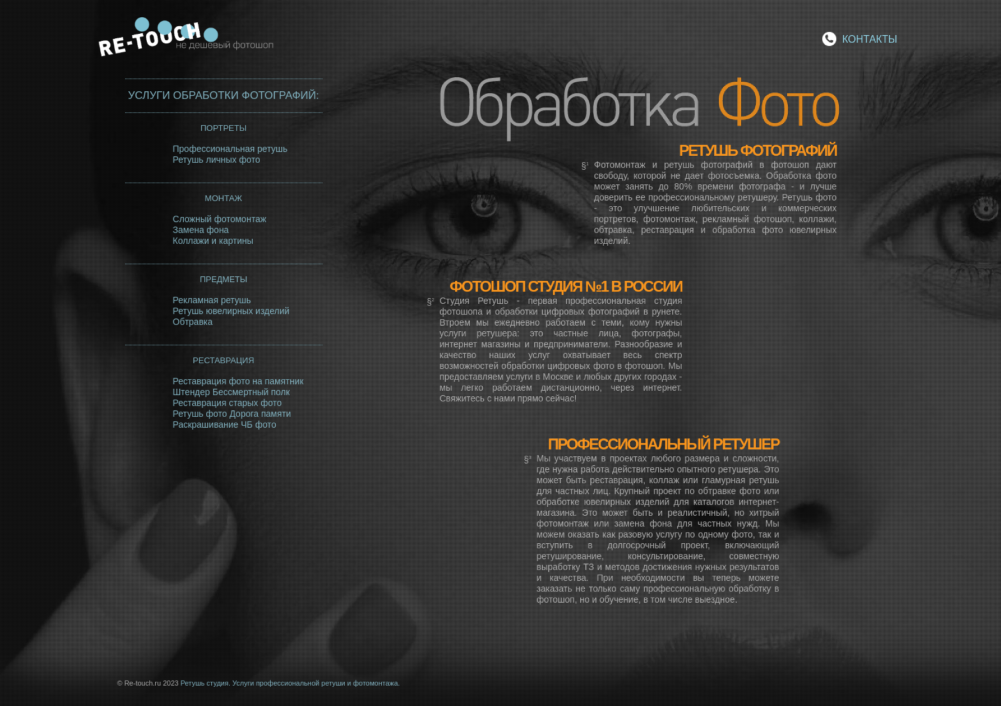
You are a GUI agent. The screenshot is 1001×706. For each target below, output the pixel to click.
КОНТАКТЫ (869, 39)
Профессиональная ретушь (230, 149)
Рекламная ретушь (212, 300)
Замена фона (201, 230)
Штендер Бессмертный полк (231, 392)
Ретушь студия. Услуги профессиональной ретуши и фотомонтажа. (290, 683)
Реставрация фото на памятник (238, 381)
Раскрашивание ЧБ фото (224, 424)
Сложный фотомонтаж (220, 219)
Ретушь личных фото (216, 159)
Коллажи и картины (213, 241)
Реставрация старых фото (227, 403)
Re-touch (194, 40)
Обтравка (193, 322)
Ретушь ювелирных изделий (231, 311)
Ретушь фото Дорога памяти (232, 414)
